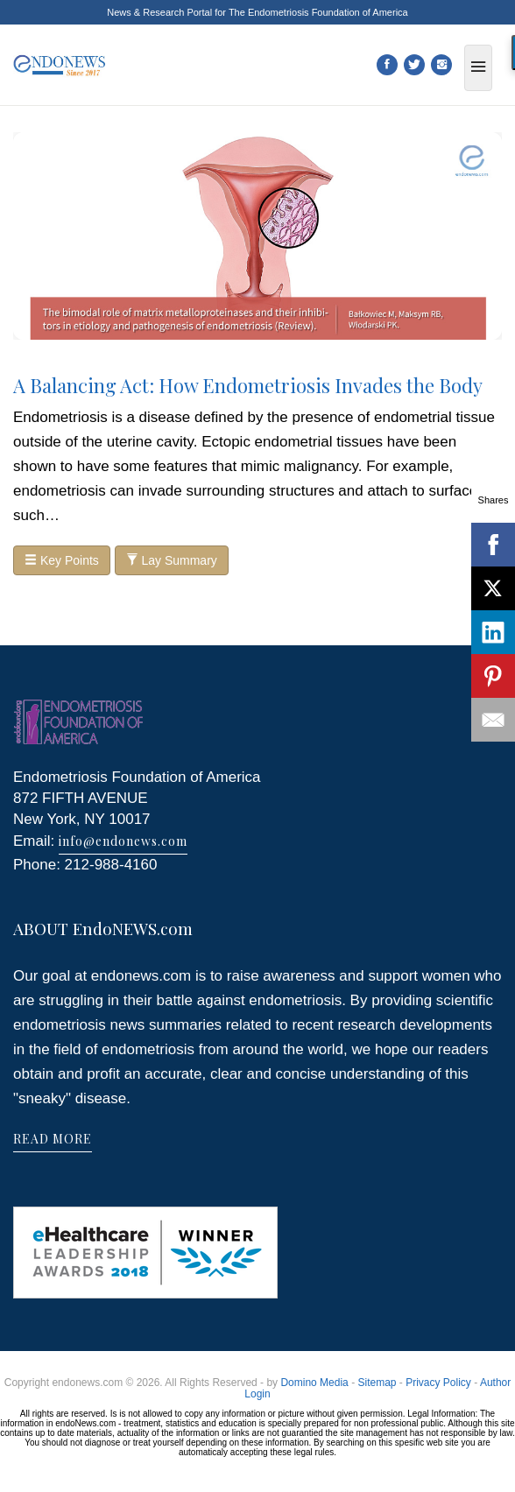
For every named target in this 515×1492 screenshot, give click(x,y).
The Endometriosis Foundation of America (318, 12)
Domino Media (314, 1382)
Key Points (62, 560)
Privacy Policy (438, 1382)
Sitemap (376, 1382)
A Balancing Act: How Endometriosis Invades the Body (248, 385)
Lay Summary (171, 560)
